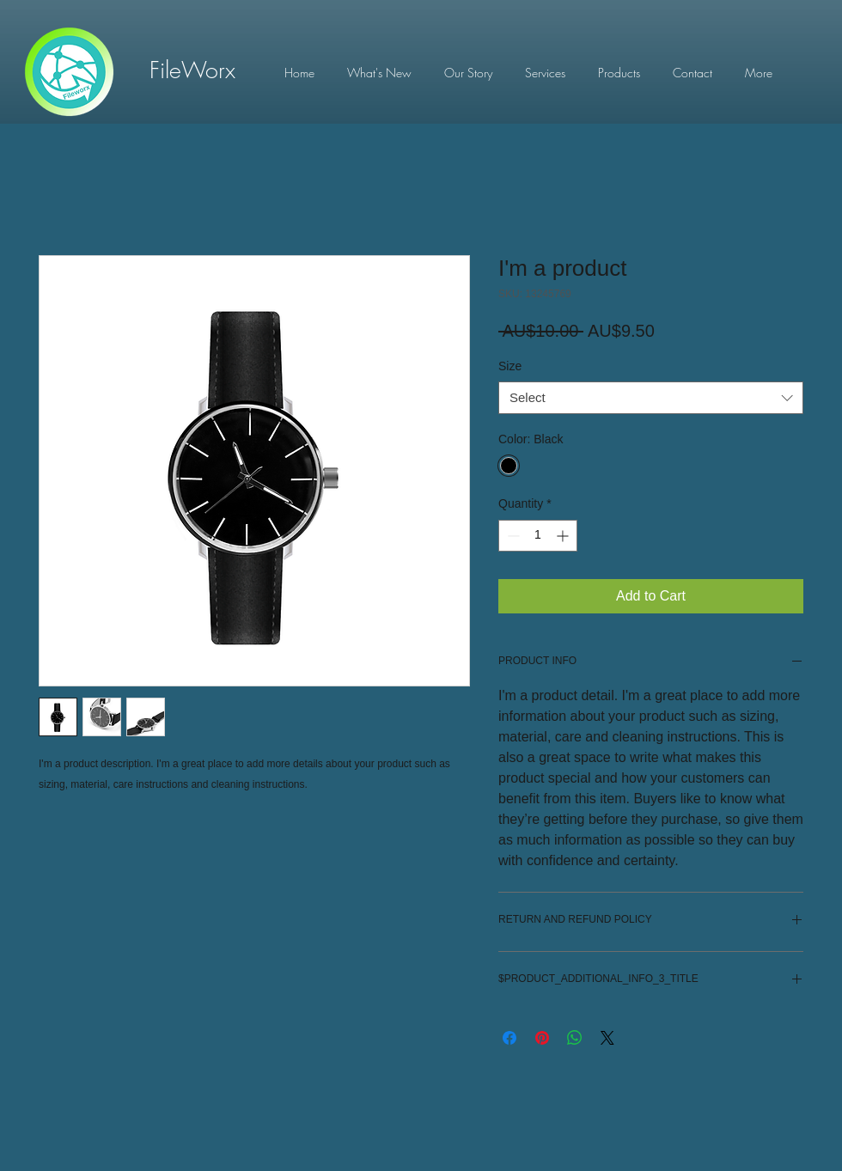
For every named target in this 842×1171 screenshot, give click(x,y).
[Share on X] (607, 1038)
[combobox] (650, 397)
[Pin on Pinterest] (542, 1038)
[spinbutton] (537, 536)
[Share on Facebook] (509, 1038)
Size (510, 366)
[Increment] (564, 536)
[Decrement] (511, 536)
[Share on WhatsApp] (574, 1038)
